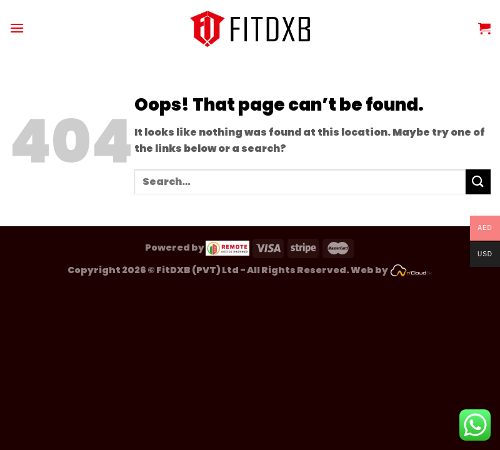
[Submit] (478, 181)
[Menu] (16, 27)
